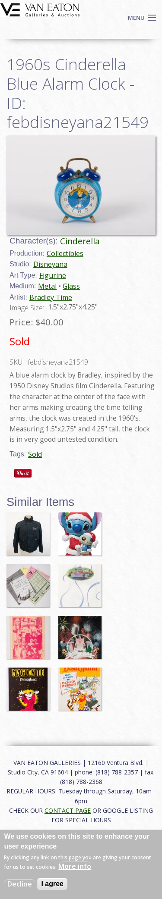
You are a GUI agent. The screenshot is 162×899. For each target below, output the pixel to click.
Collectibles (65, 253)
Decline (19, 884)
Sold (35, 454)
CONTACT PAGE (67, 810)
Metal (47, 286)
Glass (71, 286)
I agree (52, 883)
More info (74, 866)
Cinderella (80, 241)
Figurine (52, 275)
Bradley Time (50, 297)
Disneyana (50, 264)
